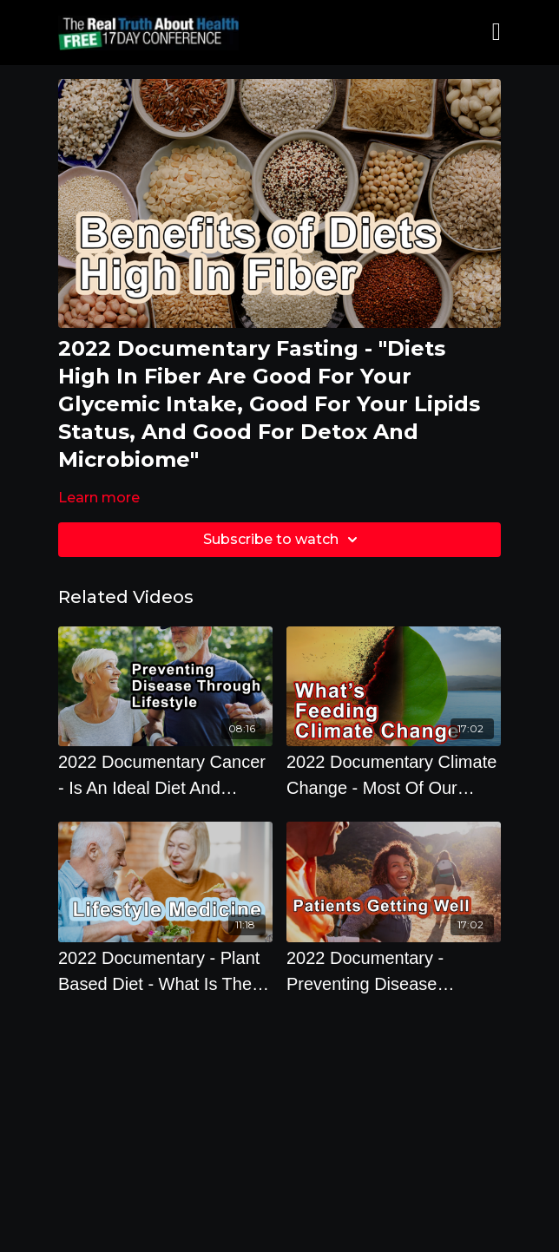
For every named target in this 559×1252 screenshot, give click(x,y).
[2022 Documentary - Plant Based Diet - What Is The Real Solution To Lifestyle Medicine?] (165, 971)
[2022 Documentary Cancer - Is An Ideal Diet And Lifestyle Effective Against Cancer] (165, 775)
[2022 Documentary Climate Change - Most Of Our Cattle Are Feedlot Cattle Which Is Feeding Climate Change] (393, 775)
